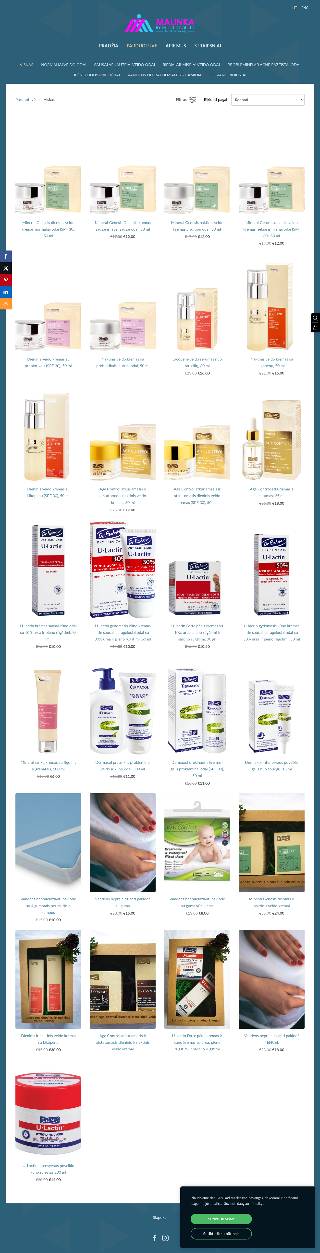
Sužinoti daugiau (236, 1203)
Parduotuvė (25, 99)
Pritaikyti (257, 1203)
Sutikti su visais (221, 1219)
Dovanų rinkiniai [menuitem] (228, 75)
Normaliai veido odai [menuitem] (63, 64)
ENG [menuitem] (304, 7)
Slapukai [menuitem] (160, 1217)
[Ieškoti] (315, 318)
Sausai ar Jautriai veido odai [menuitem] (124, 64)
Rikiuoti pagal (215, 99)
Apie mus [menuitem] (176, 46)
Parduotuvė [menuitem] (142, 46)
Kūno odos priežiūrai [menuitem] (97, 75)
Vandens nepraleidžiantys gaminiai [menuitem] (165, 75)
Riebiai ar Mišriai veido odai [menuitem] (191, 64)
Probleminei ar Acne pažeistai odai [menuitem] (264, 64)
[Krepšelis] (315, 327)
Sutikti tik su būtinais (221, 1233)
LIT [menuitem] (294, 7)
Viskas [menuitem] (26, 64)
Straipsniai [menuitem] (207, 46)
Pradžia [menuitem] (108, 46)
